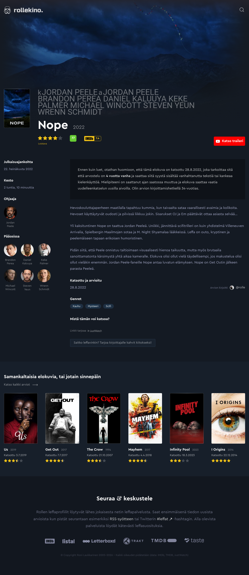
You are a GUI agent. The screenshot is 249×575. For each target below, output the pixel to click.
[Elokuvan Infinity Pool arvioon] (186, 428)
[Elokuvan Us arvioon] (21, 428)
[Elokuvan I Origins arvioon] (228, 428)
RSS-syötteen (121, 519)
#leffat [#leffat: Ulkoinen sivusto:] (162, 519)
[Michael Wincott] (10, 280)
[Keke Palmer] (44, 254)
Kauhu (77, 306)
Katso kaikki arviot (21, 384)
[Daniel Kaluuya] (27, 254)
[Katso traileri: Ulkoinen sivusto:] (229, 138)
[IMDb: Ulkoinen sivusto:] (50, 541)
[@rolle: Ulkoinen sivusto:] (237, 287)
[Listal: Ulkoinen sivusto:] (68, 541)
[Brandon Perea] (10, 254)
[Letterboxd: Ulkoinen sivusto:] (98, 541)
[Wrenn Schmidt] (44, 280)
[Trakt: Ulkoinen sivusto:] (134, 540)
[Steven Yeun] (27, 280)
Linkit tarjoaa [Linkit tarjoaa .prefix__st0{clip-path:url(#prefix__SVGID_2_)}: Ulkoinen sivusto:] (86, 331)
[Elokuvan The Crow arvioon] (104, 428)
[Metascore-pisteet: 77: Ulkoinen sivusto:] (105, 138)
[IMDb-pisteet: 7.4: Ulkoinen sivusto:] (125, 138)
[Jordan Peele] (10, 217)
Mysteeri (93, 306)
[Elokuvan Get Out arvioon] (62, 428)
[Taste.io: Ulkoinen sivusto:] (194, 541)
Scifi (108, 306)
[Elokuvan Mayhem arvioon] (145, 428)
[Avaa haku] (241, 7)
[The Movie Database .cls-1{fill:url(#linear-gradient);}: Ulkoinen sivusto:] (164, 541)
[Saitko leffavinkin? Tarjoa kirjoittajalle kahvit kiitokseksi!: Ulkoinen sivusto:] (112, 343)
